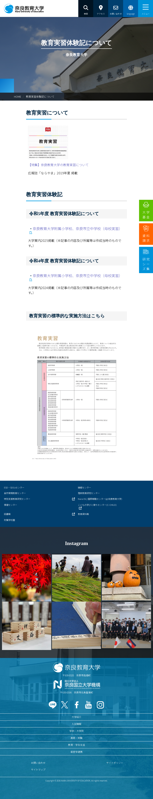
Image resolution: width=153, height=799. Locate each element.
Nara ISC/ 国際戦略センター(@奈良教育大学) (100, 498)
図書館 (7, 514)
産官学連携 (76, 751)
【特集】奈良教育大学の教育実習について (58, 164)
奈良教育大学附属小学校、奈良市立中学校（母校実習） (77, 228)
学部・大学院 (76, 730)
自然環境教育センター (15, 493)
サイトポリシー (114, 762)
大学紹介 (76, 717)
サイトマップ (38, 769)
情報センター (84, 487)
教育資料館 (83, 514)
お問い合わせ (38, 762)
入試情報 (76, 723)
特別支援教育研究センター (17, 498)
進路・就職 (76, 737)
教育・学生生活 (76, 744)
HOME (17, 96)
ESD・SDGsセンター (14, 487)
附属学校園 (9, 520)
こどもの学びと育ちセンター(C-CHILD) (97, 504)
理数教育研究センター (89, 493)
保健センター (10, 504)
